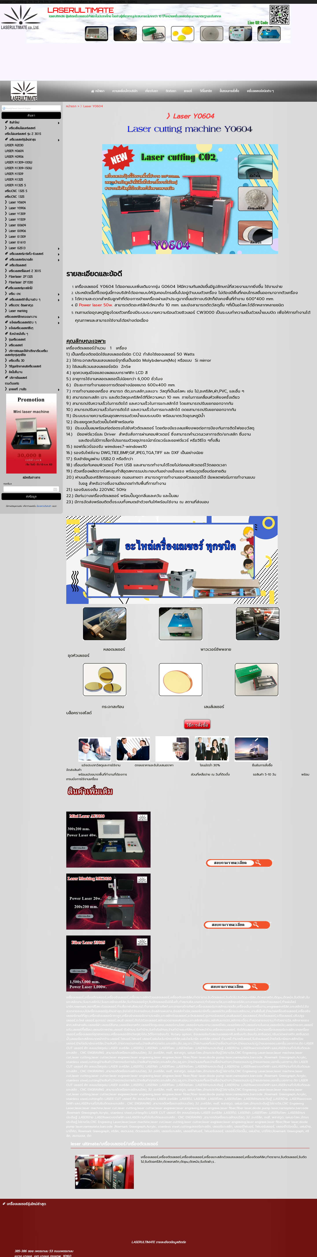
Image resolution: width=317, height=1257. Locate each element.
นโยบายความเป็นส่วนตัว (44, 506)
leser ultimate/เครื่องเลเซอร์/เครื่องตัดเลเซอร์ (114, 1144)
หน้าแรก (71, 106)
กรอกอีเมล (7, 484)
